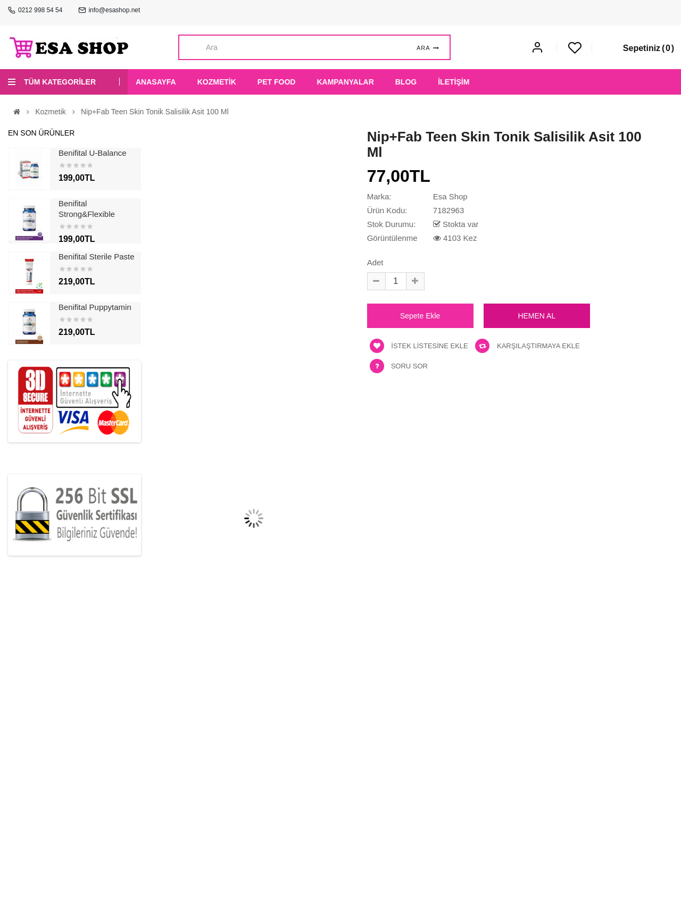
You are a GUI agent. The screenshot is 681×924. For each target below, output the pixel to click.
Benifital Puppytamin (95, 307)
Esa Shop (450, 196)
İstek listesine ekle (419, 346)
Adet (375, 262)
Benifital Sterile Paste (97, 256)
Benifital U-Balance (93, 152)
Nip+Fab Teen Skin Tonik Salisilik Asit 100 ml (155, 112)
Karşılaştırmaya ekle (527, 346)
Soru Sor (409, 366)
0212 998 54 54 (40, 10)
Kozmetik (50, 112)
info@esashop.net (114, 10)
